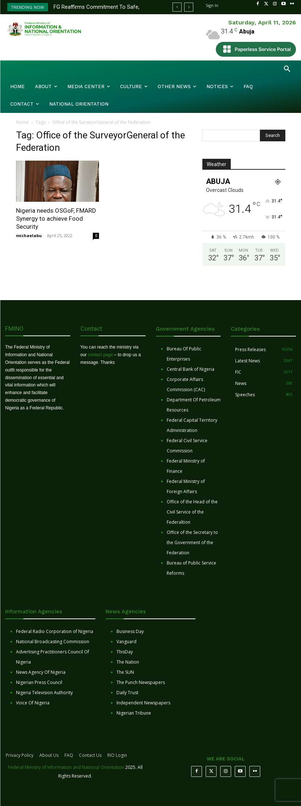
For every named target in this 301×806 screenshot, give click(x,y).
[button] (287, 69)
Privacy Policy (19, 755)
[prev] (177, 7)
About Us (49, 755)
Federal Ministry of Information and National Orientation (66, 767)
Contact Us (90, 755)
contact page (100, 354)
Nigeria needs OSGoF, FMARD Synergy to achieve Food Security (56, 218)
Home (22, 122)
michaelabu (29, 235)
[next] (188, 7)
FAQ (68, 755)
